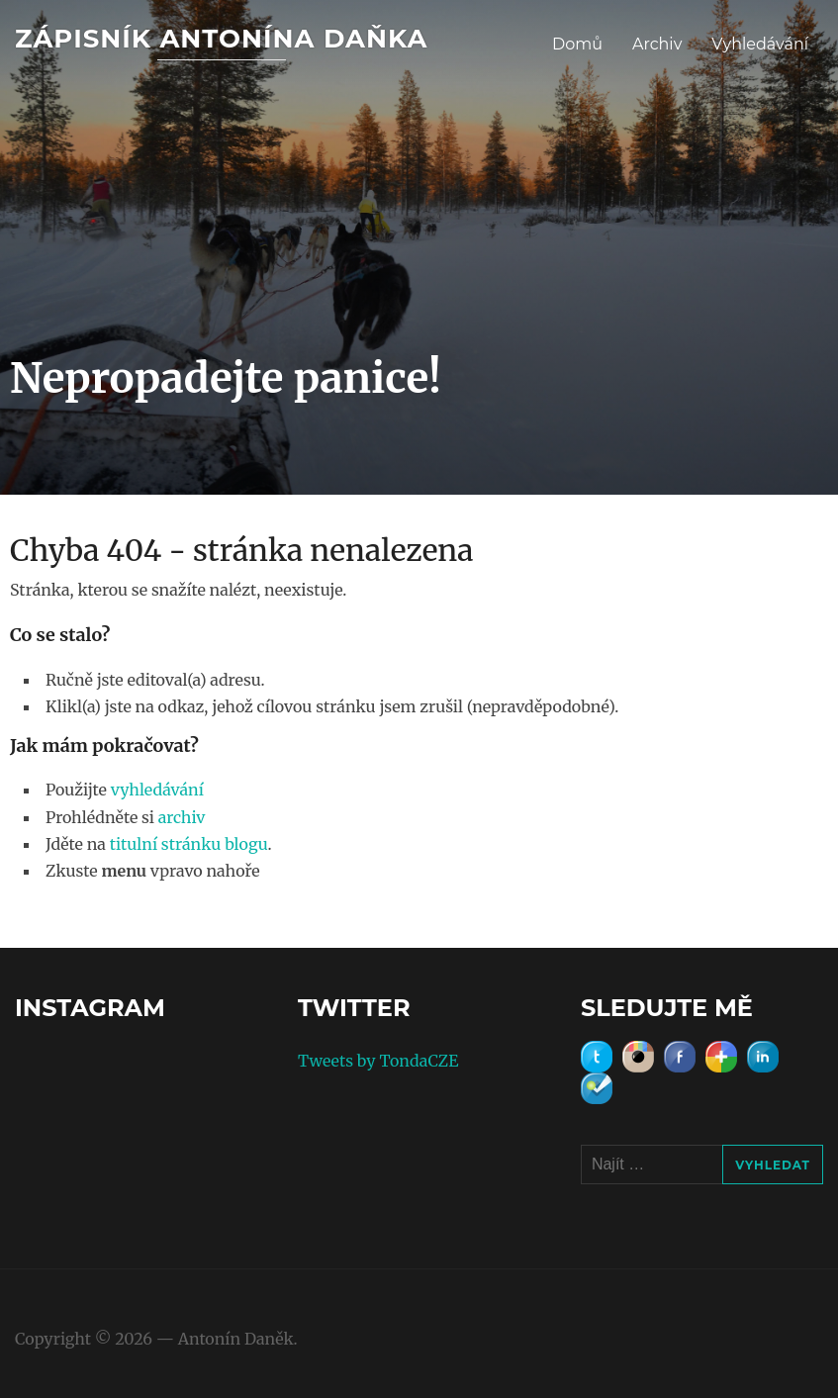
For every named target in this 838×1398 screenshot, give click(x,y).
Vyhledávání (759, 44)
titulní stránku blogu (189, 844)
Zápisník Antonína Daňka (221, 38)
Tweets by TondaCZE (378, 1061)
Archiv (657, 44)
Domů (577, 44)
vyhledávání (157, 789)
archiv (182, 817)
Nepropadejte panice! (225, 378)
